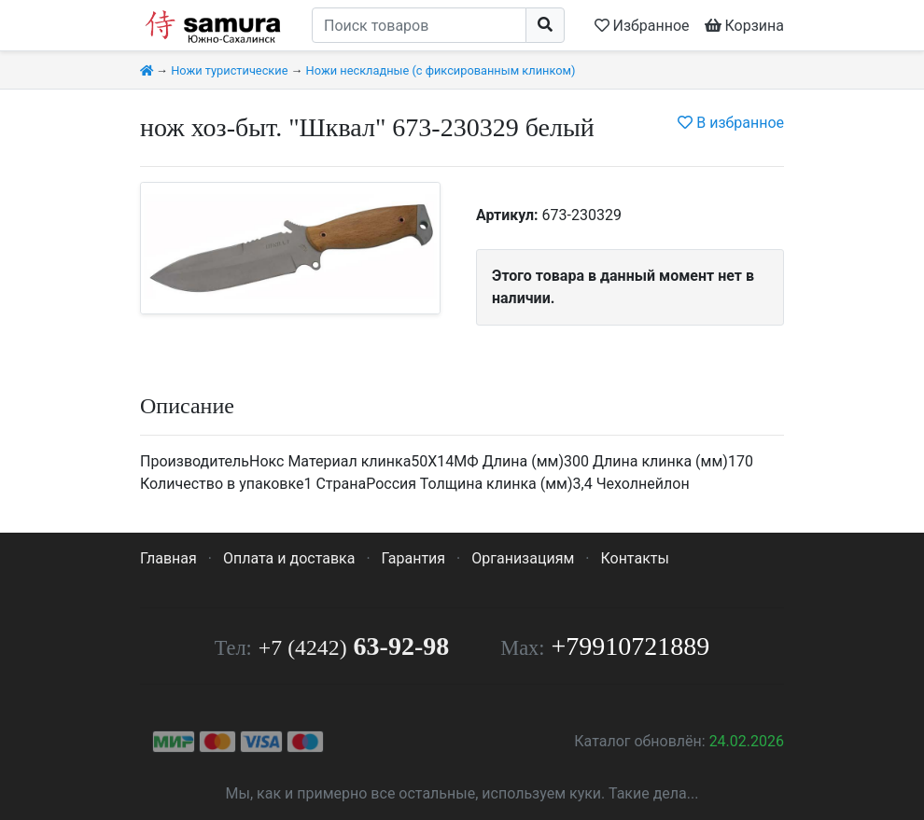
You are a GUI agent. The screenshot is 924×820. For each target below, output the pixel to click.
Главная (168, 558)
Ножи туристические (229, 70)
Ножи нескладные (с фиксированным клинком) (441, 70)
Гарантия (414, 558)
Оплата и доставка (289, 558)
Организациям (522, 558)
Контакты (634, 558)
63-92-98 (354, 646)
